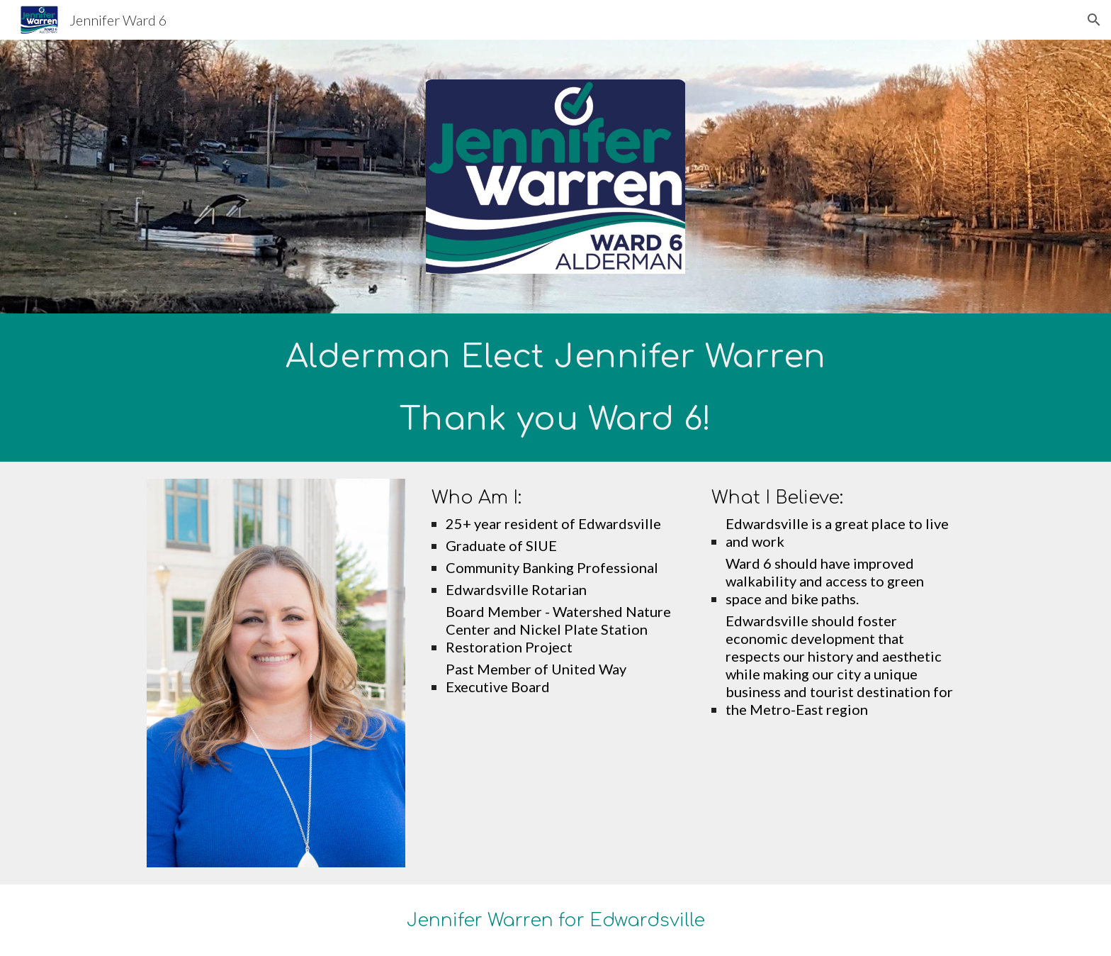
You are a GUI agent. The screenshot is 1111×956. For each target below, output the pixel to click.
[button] (1094, 20)
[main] (555, 387)
